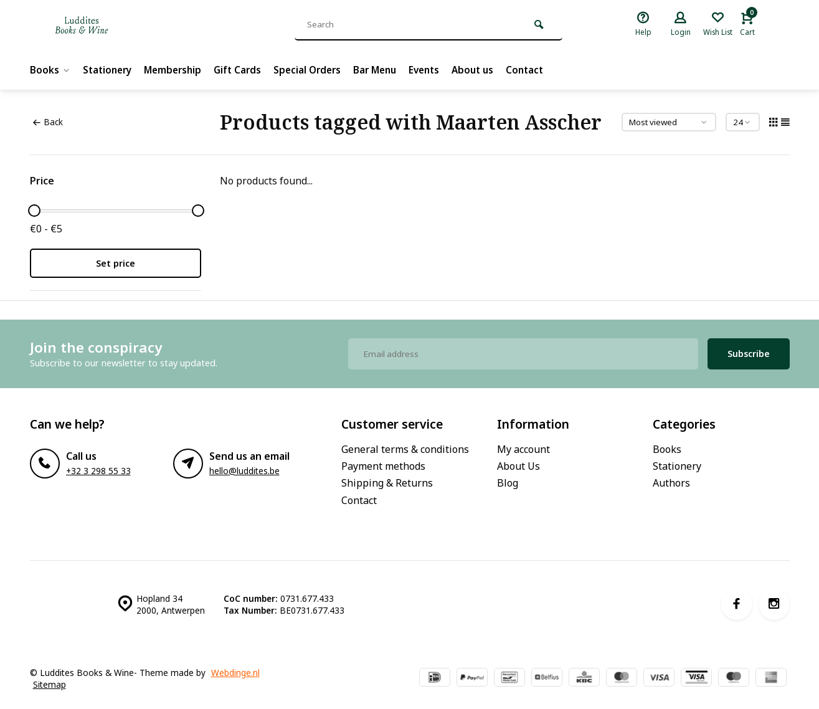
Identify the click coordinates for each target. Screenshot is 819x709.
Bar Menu (389, 70)
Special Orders (318, 70)
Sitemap (49, 684)
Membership (178, 70)
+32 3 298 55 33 (98, 471)
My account (523, 449)
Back (48, 122)
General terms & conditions (405, 449)
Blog (507, 483)
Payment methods (383, 466)
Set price (115, 263)
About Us (518, 466)
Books (50, 70)
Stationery (109, 70)
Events (440, 70)
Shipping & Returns (387, 483)
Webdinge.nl (235, 672)
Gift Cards (245, 70)
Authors (671, 483)
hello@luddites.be (244, 471)
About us (492, 70)
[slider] (34, 210)
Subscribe (748, 353)
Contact (546, 70)
